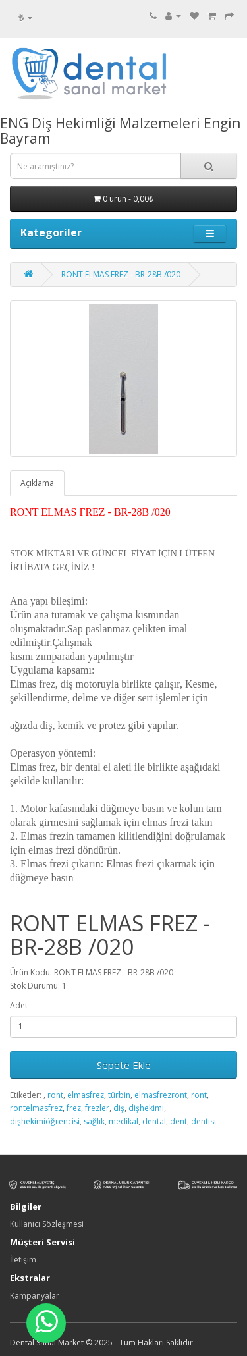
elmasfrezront (160, 1094)
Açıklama (37, 483)
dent (178, 1121)
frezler (97, 1108)
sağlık (94, 1121)
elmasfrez (85, 1094)
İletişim (23, 1259)
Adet (19, 1005)
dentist (204, 1121)
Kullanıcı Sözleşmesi (47, 1224)
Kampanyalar (34, 1295)
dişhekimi (146, 1108)
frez (74, 1108)
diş (118, 1108)
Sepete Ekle (124, 1064)
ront (55, 1094)
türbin (119, 1094)
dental (154, 1121)
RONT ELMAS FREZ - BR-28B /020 (120, 274)
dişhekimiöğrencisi (45, 1121)
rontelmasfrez (36, 1108)
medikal (123, 1121)
